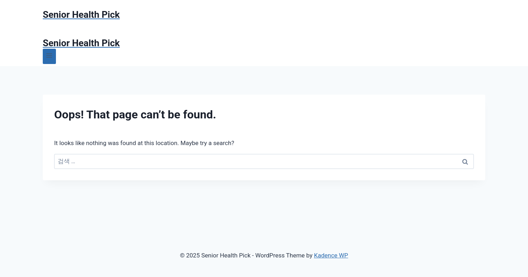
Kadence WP (331, 255)
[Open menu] (49, 56)
